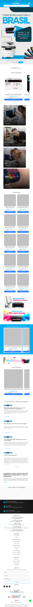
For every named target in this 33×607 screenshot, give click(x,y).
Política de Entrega (16, 550)
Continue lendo (7, 416)
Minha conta (16, 559)
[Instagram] (4, 586)
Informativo (16, 564)
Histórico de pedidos (16, 561)
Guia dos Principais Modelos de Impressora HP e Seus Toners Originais (15, 440)
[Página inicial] (16, 3)
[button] (4, 3)
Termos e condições (16, 554)
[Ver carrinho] (29, 3)
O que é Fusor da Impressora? (10, 455)
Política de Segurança (16, 541)
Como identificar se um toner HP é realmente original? (15, 423)
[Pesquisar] (28, 6)
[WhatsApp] (7, 586)
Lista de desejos (16, 563)
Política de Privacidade (16, 552)
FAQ (16, 537)
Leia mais (5, 482)
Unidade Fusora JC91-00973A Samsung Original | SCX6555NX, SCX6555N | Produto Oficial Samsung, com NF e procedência (10, 228)
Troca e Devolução (16, 547)
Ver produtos (8, 123)
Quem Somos (16, 543)
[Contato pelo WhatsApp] (30, 601)
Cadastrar (16, 582)
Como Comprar (16, 535)
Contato (16, 548)
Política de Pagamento (16, 539)
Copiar (20, 62)
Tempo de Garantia (16, 545)
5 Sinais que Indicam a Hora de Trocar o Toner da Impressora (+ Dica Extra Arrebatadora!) (14, 408)
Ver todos (16, 101)
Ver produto (13, 99)
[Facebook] (9, 586)
